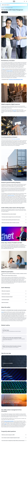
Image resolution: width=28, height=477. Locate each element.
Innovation (2, 7)
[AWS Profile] (26, 1)
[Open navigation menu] (1, 1)
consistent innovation (9, 70)
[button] (5, 5)
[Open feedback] (27, 238)
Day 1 (4, 68)
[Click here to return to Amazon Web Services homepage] (14, 1)
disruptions (14, 110)
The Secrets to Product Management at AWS (16, 79)
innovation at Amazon (11, 195)
